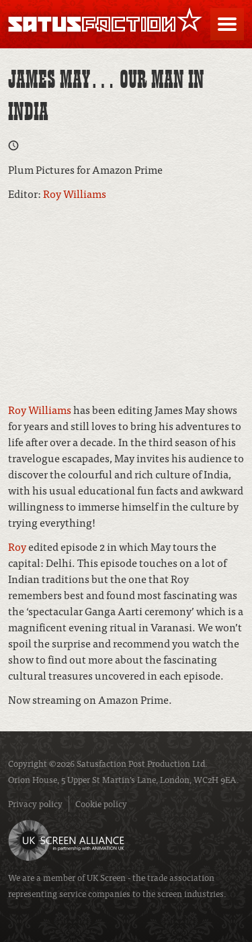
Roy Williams (74, 193)
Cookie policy (101, 803)
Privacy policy (35, 803)
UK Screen (106, 877)
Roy (17, 546)
